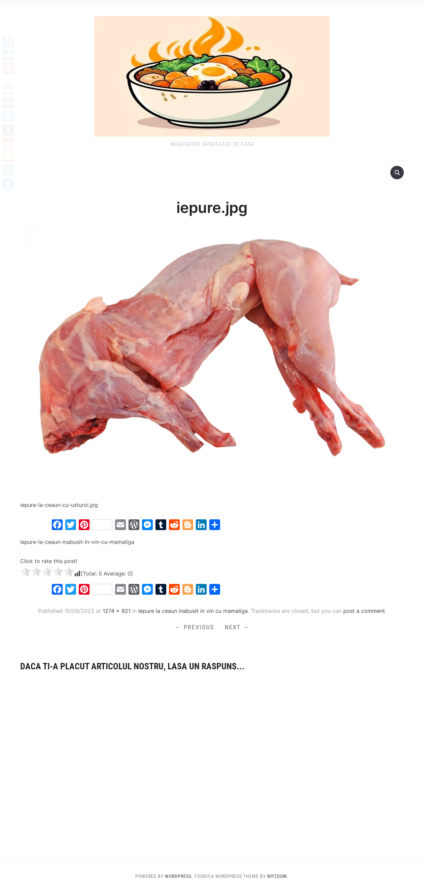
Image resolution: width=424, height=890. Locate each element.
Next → (237, 627)
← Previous (194, 627)
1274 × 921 (117, 610)
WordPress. (179, 876)
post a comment (364, 610)
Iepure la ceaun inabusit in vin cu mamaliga (193, 610)
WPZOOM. (278, 876)
